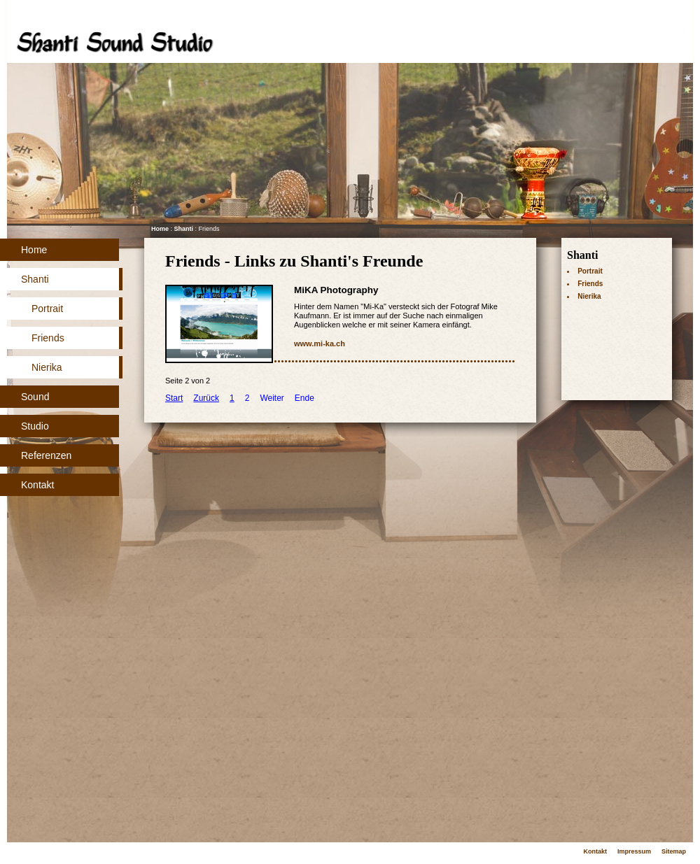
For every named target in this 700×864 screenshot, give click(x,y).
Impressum (634, 851)
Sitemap (674, 851)
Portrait (47, 308)
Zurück (206, 398)
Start (174, 398)
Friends (47, 338)
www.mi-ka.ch (319, 343)
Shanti (35, 279)
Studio (35, 426)
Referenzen (46, 455)
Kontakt (37, 484)
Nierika (46, 367)
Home (34, 249)
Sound (35, 396)
